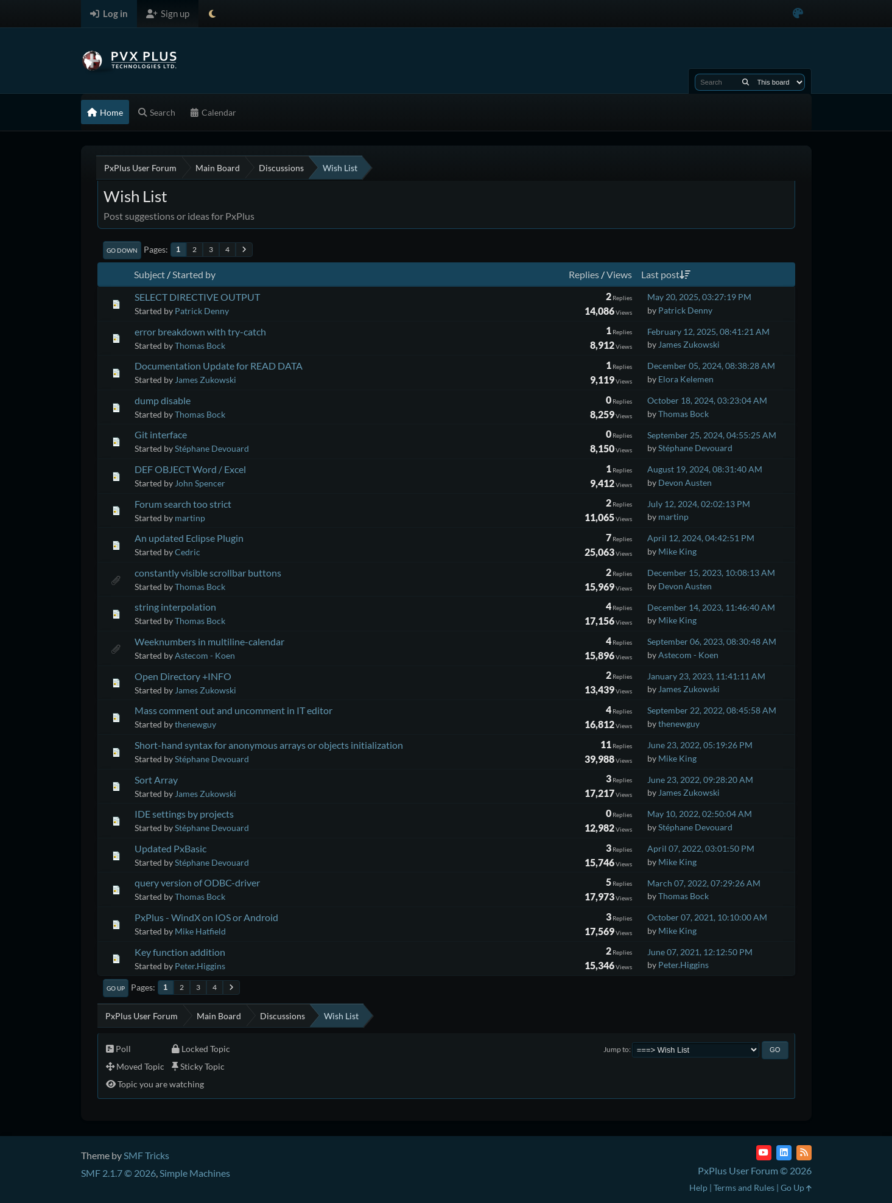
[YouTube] (763, 1152)
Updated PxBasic (170, 848)
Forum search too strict (183, 504)
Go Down (122, 250)
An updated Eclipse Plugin (189, 538)
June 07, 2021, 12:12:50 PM (700, 952)
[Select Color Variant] (798, 13)
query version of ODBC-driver (197, 882)
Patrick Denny (202, 311)
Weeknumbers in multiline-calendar (209, 641)
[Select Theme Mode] (212, 13)
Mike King (677, 551)
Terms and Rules (744, 1187)
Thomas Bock (200, 345)
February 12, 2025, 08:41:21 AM (708, 331)
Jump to (616, 1049)
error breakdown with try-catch (200, 331)
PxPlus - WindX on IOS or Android (206, 917)
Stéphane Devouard (212, 448)
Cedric (187, 552)
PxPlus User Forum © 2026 (755, 1170)
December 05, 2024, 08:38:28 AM (711, 365)
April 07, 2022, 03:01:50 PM (700, 848)
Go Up (116, 988)
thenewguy (195, 724)
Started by (194, 274)
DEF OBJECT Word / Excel (190, 469)
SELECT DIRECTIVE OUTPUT (197, 297)
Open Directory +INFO (183, 676)
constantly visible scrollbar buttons (208, 572)
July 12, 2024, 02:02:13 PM (698, 504)
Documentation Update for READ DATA (219, 365)
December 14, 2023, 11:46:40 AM (711, 607)
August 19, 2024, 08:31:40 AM (704, 469)
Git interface (161, 434)
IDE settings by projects (184, 813)
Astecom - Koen (205, 655)
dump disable (163, 400)
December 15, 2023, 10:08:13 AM (711, 572)
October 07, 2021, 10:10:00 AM (707, 917)
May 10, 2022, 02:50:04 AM (699, 813)
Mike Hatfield (200, 931)
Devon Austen (685, 482)
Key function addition (180, 952)
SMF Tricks (146, 1155)
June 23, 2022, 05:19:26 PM (700, 745)
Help (698, 1187)
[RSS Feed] (804, 1152)
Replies (584, 274)
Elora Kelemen (686, 379)
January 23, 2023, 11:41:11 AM (706, 676)
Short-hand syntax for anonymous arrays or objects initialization (269, 745)
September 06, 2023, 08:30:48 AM (711, 641)
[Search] (745, 82)
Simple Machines (195, 1173)
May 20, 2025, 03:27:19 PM (699, 297)
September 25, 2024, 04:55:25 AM (711, 435)
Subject (149, 274)
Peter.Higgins (200, 966)
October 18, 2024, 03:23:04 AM (707, 400)
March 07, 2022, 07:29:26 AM (703, 883)
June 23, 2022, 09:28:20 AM (700, 779)
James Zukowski (689, 344)
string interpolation (175, 606)
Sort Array (156, 779)
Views (619, 274)
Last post (665, 274)
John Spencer (200, 483)
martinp (190, 518)
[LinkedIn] (784, 1152)
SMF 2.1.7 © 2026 (118, 1173)
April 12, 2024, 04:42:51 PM (700, 538)
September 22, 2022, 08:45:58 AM (711, 710)
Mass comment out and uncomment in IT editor (233, 710)
